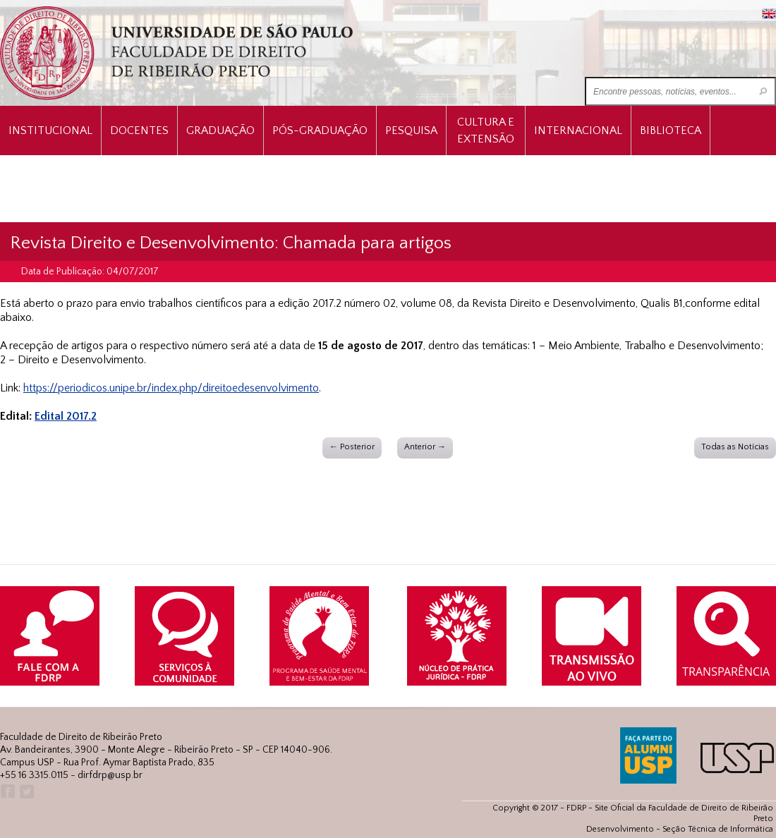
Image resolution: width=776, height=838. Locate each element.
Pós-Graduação (320, 130)
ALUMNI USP (648, 755)
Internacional (578, 130)
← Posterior (352, 446)
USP (737, 758)
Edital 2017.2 (66, 416)
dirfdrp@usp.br (110, 775)
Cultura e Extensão (485, 130)
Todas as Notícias (735, 446)
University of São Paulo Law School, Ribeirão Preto (178, 53)
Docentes (139, 130)
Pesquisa (411, 130)
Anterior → (425, 446)
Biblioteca (670, 130)
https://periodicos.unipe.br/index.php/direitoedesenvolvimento (171, 388)
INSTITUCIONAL (50, 130)
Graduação (220, 130)
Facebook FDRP (6, 791)
